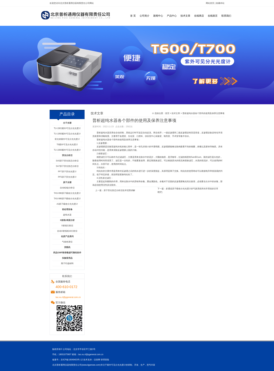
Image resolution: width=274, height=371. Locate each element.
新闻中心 (158, 15)
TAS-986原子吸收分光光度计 (67, 198)
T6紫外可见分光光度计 (67, 144)
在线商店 (199, 15)
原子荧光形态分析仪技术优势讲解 (119, 190)
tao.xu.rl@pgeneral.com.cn (90, 354)
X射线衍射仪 (67, 225)
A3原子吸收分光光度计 (67, 204)
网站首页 (210, 3)
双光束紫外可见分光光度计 (67, 139)
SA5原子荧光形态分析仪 (67, 161)
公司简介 (144, 15)
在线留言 (213, 15)
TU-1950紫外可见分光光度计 (67, 133)
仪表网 (97, 359)
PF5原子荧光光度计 (67, 177)
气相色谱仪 (67, 242)
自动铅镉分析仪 (67, 188)
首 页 (133, 15)
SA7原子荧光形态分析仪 (67, 166)
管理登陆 (105, 359)
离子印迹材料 (67, 263)
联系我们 (226, 15)
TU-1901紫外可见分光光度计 (67, 128)
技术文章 (185, 15)
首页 (167, 113)
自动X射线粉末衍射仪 (67, 231)
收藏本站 (220, 3)
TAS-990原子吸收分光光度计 (67, 193)
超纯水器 (67, 215)
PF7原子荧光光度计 (67, 171)
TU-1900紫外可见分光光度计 (67, 150)
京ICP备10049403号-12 (72, 359)
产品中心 (172, 15)
